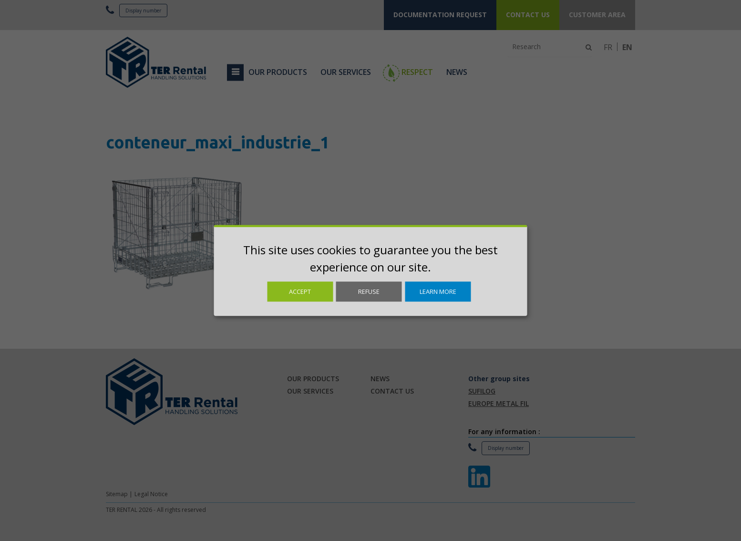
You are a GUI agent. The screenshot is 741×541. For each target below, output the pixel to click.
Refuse (369, 291)
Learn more (438, 291)
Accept (300, 291)
